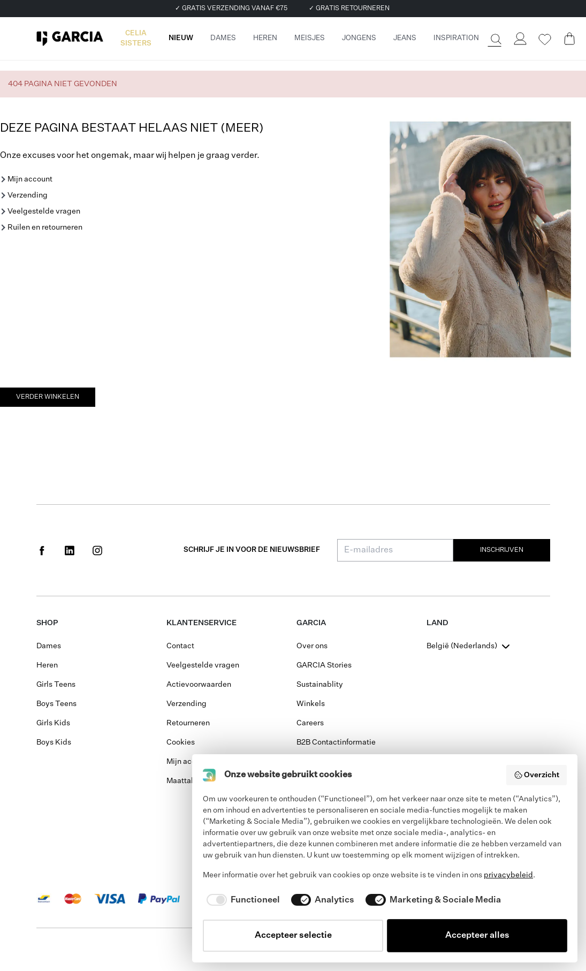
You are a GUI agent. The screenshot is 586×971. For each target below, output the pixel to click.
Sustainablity (319, 684)
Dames (48, 646)
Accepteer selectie (293, 935)
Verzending (27, 195)
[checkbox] (241, 900)
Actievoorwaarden (198, 684)
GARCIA (311, 623)
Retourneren (188, 723)
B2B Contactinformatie (336, 742)
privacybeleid (508, 875)
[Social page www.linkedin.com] (69, 550)
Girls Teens (55, 684)
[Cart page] (569, 38)
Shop (47, 623)
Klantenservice (201, 623)
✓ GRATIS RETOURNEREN (349, 8)
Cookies (180, 742)
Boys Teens (56, 704)
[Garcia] (69, 38)
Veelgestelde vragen (43, 211)
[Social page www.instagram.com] (97, 550)
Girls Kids (53, 723)
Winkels (310, 704)
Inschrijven (501, 550)
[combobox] (469, 646)
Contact (180, 646)
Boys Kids (53, 742)
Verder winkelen (47, 397)
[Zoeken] (495, 39)
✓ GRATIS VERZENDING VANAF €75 (231, 8)
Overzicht (537, 775)
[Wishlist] (544, 39)
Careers (310, 723)
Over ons (312, 646)
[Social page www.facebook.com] (41, 550)
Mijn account (29, 179)
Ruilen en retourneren (44, 227)
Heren (47, 665)
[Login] (520, 38)
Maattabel (184, 781)
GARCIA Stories (324, 665)
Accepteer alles (477, 935)
